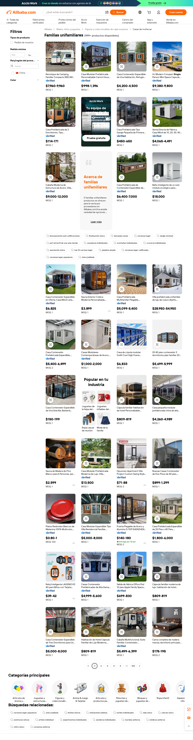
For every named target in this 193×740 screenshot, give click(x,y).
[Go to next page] (139, 666)
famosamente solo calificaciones (63, 236)
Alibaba (48, 29)
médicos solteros (155, 720)
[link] (189, 709)
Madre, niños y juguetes (68, 29)
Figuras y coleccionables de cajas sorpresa (106, 29)
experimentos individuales (73, 720)
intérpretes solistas (96, 712)
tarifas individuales (123, 712)
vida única (146, 712)
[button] (107, 12)
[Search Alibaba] (74, 12)
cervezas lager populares (59, 257)
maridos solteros (131, 720)
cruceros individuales (154, 243)
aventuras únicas (19, 720)
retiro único (17, 727)
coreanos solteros (40, 727)
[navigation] (24, 348)
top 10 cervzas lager (82, 250)
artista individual (44, 720)
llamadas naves (119, 236)
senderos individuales (104, 720)
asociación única (55, 250)
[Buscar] (118, 12)
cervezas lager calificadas (135, 250)
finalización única (95, 236)
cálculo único (166, 712)
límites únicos (72, 712)
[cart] (149, 12)
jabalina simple (107, 250)
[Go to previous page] (88, 666)
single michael (165, 236)
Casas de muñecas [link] (142, 29)
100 (133, 666)
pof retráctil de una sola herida (62, 243)
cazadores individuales (96, 243)
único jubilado (86, 257)
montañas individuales (125, 243)
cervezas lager (142, 236)
